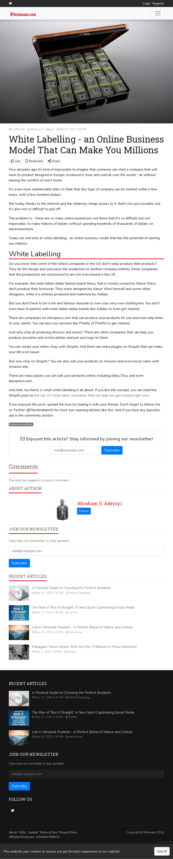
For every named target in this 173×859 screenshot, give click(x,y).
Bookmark (34, 161)
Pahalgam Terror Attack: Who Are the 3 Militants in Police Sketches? (84, 647)
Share (54, 161)
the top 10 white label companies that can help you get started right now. (92, 395)
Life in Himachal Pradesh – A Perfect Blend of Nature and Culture (82, 627)
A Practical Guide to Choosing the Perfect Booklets (71, 588)
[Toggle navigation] (158, 13)
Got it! (162, 851)
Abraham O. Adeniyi (99, 503)
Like (15, 161)
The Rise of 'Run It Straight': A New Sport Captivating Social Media (83, 607)
